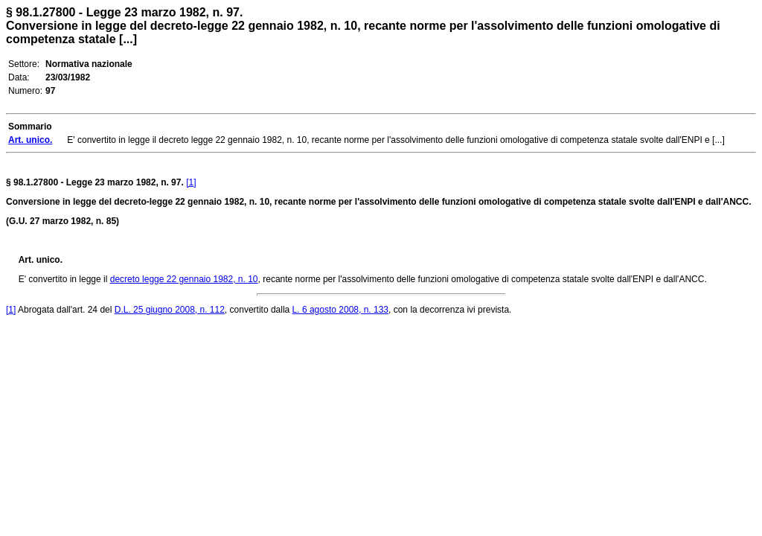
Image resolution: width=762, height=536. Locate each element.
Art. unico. (41, 260)
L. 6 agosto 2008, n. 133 (340, 309)
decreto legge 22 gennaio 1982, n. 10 (184, 279)
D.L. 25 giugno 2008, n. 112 (170, 309)
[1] (191, 182)
